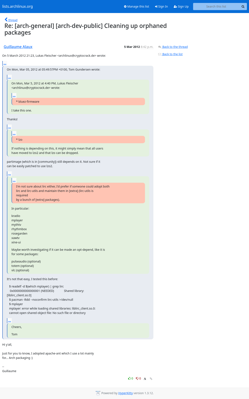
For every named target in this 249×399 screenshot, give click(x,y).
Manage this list (136, 6)
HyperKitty (125, 393)
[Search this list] (216, 6)
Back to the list (170, 54)
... (5, 63)
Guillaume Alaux (18, 46)
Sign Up (181, 6)
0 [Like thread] (131, 378)
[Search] (243, 6)
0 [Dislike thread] (138, 378)
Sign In (161, 6)
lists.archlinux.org (17, 6)
